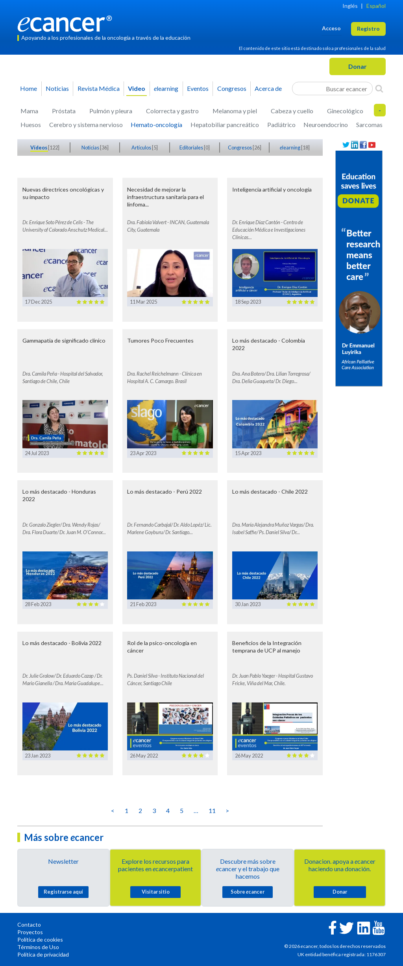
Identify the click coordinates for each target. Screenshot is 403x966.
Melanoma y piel (235, 110)
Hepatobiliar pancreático (224, 124)
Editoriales (191, 147)
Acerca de (268, 88)
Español (376, 5)
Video (136, 88)
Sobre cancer (247, 892)
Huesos (30, 124)
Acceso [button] (331, 28)
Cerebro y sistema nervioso (86, 124)
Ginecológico (345, 110)
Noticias (57, 88)
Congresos (231, 88)
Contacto (29, 924)
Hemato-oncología (156, 124)
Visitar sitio (156, 892)
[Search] (379, 88)
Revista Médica (99, 88)
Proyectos (30, 932)
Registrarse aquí (63, 892)
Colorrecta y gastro (172, 110)
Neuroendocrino (325, 124)
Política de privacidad (43, 954)
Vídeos (39, 147)
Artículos (141, 147)
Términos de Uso (38, 947)
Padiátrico (281, 124)
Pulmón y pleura (110, 110)
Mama (29, 110)
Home (28, 88)
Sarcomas (369, 124)
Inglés (350, 5)
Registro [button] (368, 28)
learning (166, 88)
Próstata (64, 110)
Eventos (198, 88)
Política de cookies (40, 939)
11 (212, 810)
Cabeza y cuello (292, 110)
